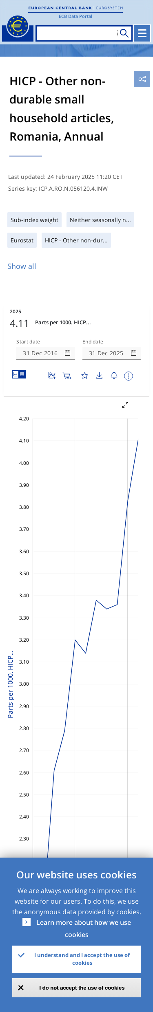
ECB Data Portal (75, 16)
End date (93, 342)
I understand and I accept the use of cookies (82, 959)
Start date (28, 342)
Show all (21, 266)
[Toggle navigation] (142, 33)
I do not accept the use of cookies (82, 988)
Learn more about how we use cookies (83, 928)
